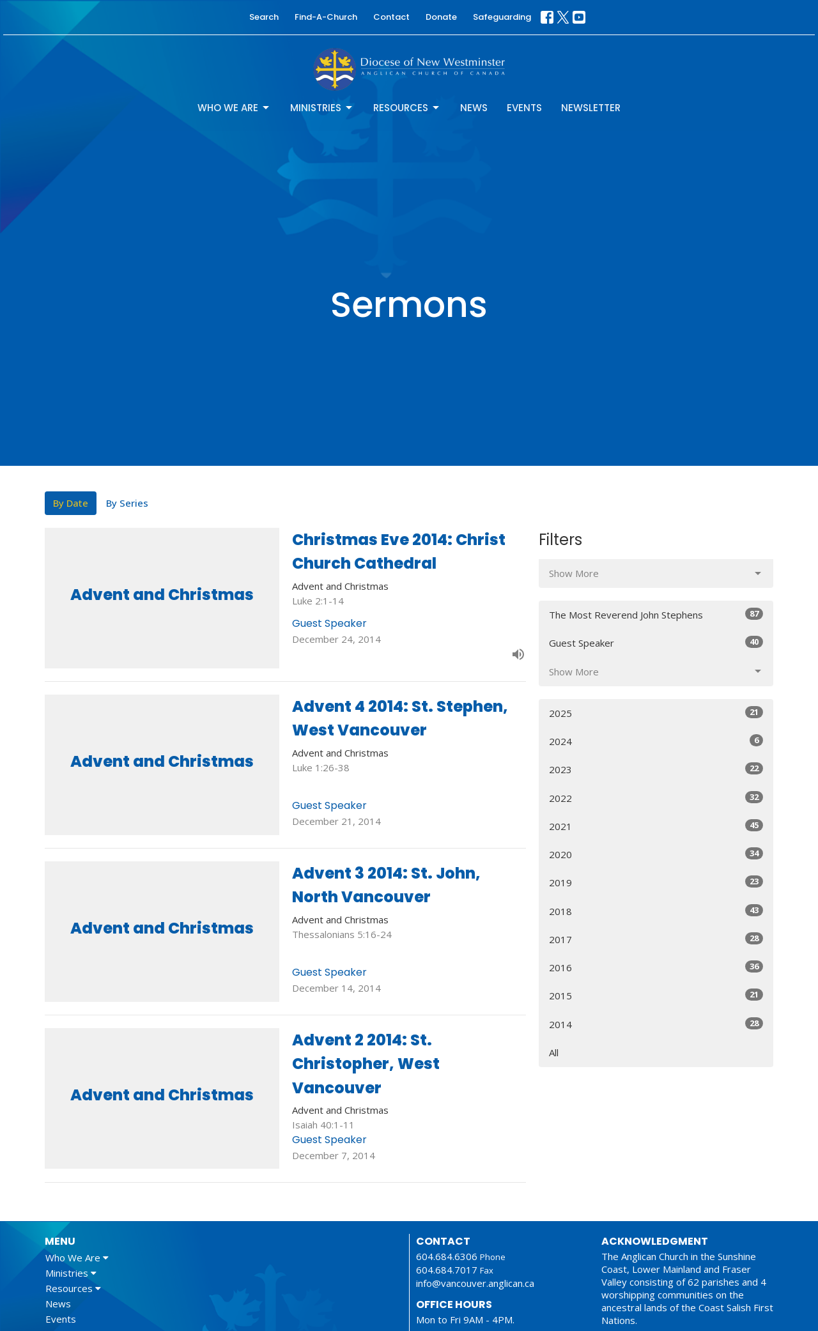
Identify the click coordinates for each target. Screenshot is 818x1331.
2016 (656, 967)
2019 (656, 882)
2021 (656, 826)
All (554, 1052)
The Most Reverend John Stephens (656, 614)
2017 (656, 939)
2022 (656, 797)
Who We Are (234, 107)
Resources (407, 107)
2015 (656, 995)
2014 (656, 1024)
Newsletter (591, 107)
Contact (391, 17)
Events (524, 107)
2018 (656, 911)
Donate (441, 17)
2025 (656, 712)
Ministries (322, 107)
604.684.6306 (446, 1256)
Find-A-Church (326, 17)
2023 (656, 769)
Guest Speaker (656, 642)
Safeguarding (502, 17)
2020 (656, 854)
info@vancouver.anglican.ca (475, 1283)
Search (264, 17)
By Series (127, 502)
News (474, 107)
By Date (70, 502)
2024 (656, 741)
